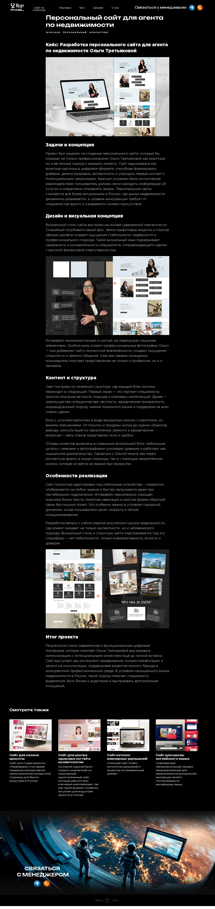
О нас (115, 8)
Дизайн (98, 8)
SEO (82, 8)
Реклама (65, 8)
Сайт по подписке (39, 9)
